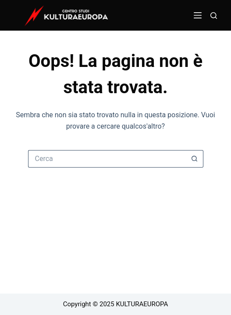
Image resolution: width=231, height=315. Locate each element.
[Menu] (198, 15)
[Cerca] (213, 15)
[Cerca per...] (107, 159)
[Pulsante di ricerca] (194, 159)
